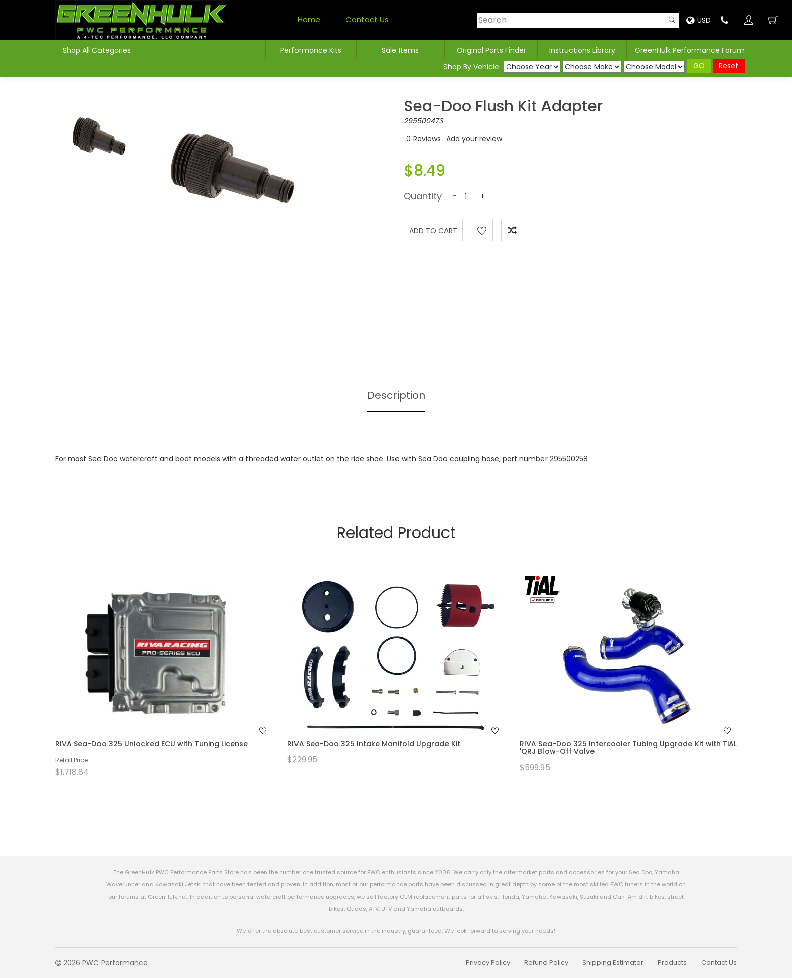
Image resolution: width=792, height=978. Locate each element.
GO (699, 66)
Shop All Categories (97, 50)
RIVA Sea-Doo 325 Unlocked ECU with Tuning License (151, 744)
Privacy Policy (488, 962)
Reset (728, 66)
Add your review (474, 139)
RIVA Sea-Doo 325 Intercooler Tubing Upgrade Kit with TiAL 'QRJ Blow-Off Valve (628, 748)
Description (396, 395)
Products (672, 962)
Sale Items (400, 50)
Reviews (427, 139)
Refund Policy (546, 962)
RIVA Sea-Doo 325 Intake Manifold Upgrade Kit (373, 744)
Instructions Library (582, 50)
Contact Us (367, 19)
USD (698, 20)
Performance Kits (310, 50)
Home (309, 19)
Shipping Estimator (612, 962)
